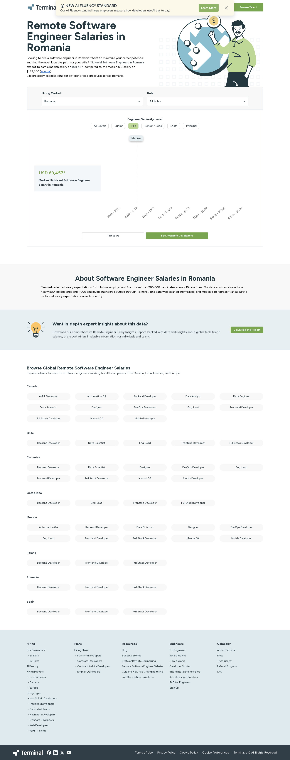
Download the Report (247, 329)
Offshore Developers (42, 720)
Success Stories (131, 655)
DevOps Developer (145, 407)
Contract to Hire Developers (94, 666)
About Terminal (226, 650)
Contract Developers (89, 661)
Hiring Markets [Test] (35, 671)
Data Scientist (48, 407)
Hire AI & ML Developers (43, 698)
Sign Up (174, 687)
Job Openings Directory (184, 677)
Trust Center (224, 661)
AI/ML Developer (48, 396)
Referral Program (227, 666)
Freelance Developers (42, 703)
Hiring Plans (110, 7)
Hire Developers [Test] (36, 650)
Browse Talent (248, 7)
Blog (124, 650)
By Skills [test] (34, 655)
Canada (34, 682)
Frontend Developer (241, 407)
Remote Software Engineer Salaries (142, 666)
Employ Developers (88, 671)
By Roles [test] (34, 661)
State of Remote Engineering (139, 661)
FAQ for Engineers (180, 682)
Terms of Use (144, 752)
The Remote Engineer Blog (185, 671)
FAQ (219, 671)
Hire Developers (72, 7)
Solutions (127, 7)
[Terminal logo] (43, 7)
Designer (97, 407)
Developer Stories (180, 666)
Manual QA (96, 418)
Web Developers (39, 725)
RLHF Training (38, 730)
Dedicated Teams (40, 709)
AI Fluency (92, 7)
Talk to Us (113, 235)
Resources (144, 7)
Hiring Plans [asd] (81, 650)
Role (150, 93)
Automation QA (96, 396)
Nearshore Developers (42, 714)
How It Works (177, 661)
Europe (34, 687)
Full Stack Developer (48, 418)
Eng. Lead (193, 407)
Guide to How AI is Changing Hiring (142, 671)
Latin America (38, 677)
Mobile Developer (145, 418)
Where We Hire (178, 655)
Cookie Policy (189, 752)
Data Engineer (241, 396)
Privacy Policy (166, 752)
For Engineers (178, 650)
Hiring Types (34, 693)
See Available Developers (177, 235)
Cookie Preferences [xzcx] (215, 752)
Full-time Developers (89, 655)
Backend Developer (145, 396)
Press (220, 655)
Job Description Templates (138, 677)
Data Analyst (193, 396)
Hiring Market (51, 93)
